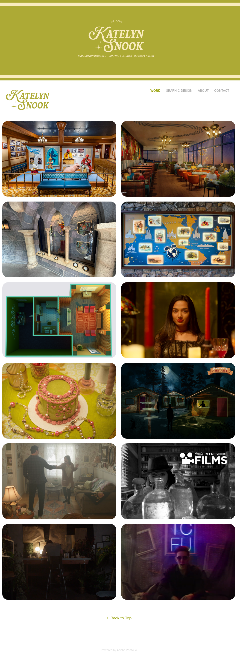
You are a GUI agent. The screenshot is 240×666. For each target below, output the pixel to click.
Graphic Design (179, 90)
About (203, 90)
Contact (221, 90)
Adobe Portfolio (127, 650)
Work (155, 90)
